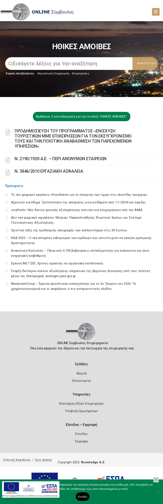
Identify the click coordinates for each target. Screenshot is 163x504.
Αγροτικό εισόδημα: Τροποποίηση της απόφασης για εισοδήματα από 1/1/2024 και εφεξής (78, 202)
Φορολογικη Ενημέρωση (53, 73)
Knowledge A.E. (93, 462)
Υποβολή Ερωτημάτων (81, 411)
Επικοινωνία (81, 381)
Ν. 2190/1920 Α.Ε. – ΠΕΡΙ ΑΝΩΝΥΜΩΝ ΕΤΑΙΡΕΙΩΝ (61, 158)
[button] (156, 479)
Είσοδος (81, 434)
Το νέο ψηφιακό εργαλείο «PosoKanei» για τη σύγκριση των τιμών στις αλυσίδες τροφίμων (79, 195)
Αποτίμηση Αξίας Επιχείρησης (81, 403)
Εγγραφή (81, 441)
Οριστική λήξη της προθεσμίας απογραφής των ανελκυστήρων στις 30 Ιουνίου (69, 230)
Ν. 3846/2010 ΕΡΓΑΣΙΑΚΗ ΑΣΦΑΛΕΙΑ (49, 171)
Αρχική (81, 373)
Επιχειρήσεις (80, 73)
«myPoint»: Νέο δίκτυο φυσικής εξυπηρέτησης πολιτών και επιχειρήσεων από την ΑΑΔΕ (77, 210)
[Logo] (81, 332)
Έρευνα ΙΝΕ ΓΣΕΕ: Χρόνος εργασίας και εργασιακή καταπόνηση (57, 263)
